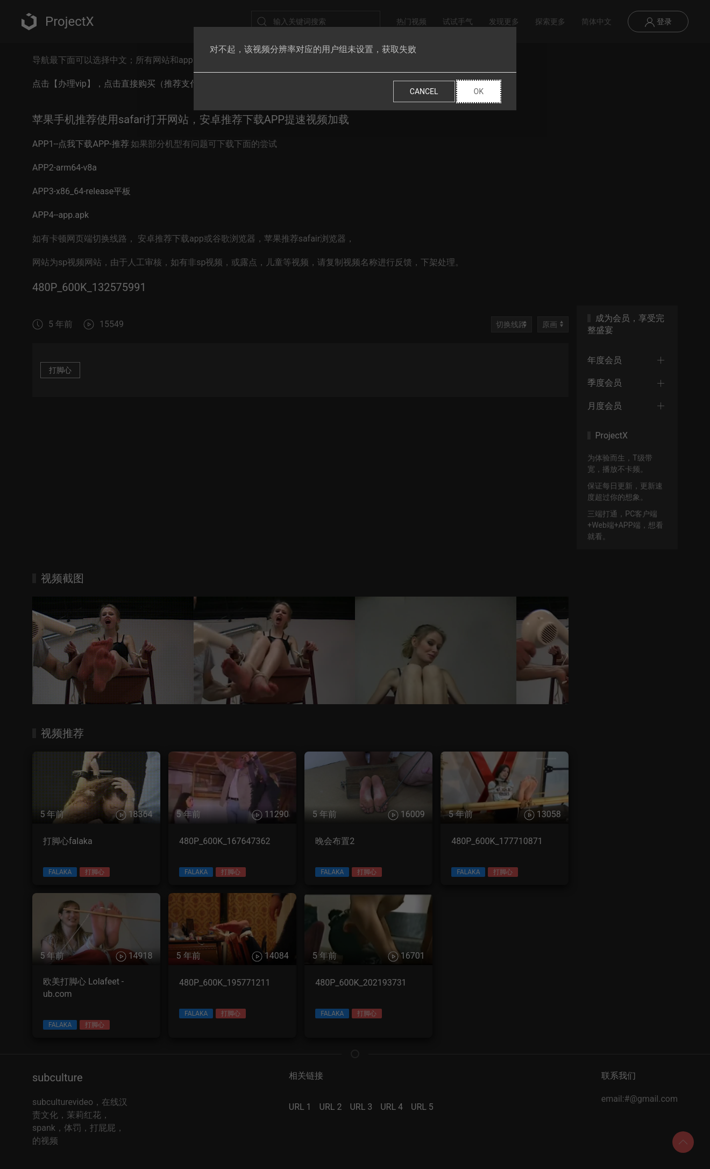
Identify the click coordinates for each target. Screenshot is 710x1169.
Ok (479, 91)
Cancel (424, 91)
